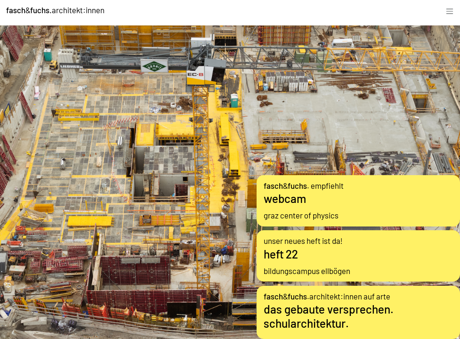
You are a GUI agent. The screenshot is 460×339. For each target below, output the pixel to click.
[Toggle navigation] (449, 10)
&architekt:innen (55, 10)
